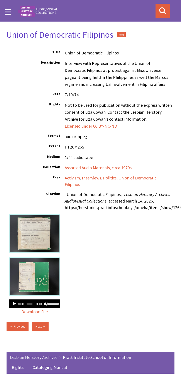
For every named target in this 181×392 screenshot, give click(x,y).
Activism (72, 178)
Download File (34, 311)
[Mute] (46, 304)
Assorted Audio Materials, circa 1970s (98, 167)
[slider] (29, 304)
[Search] (163, 11)
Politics (110, 178)
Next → (40, 326)
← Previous (17, 326)
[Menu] (8, 12)
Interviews (91, 178)
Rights (18, 367)
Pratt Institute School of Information (97, 357)
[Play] (14, 304)
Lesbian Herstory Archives (34, 357)
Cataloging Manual (49, 367)
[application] (34, 303)
